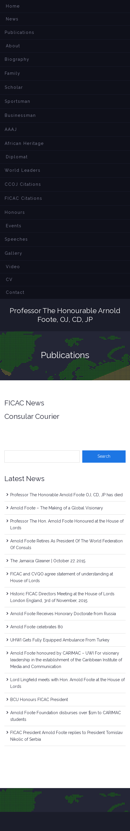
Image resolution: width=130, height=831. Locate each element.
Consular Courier (31, 416)
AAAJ (11, 129)
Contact (15, 292)
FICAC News (24, 403)
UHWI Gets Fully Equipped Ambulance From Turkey (60, 640)
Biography (17, 59)
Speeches (16, 239)
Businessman (20, 115)
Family (12, 73)
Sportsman (17, 101)
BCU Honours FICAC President (39, 699)
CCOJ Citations (23, 184)
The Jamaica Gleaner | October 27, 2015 (47, 560)
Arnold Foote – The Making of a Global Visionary (56, 508)
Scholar (14, 87)
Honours (15, 212)
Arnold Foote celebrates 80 (36, 626)
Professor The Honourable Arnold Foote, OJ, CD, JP (65, 315)
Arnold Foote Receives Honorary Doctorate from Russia (63, 613)
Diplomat (17, 157)
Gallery (14, 253)
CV (9, 279)
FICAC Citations (23, 198)
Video (13, 266)
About (13, 46)
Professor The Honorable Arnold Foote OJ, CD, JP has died (66, 494)
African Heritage (24, 143)
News (12, 19)
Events (14, 225)
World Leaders (23, 170)
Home (13, 6)
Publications (20, 32)
